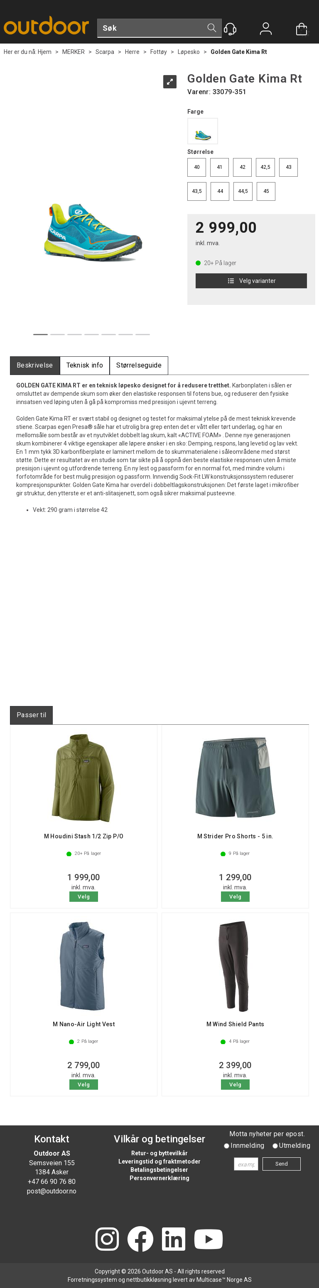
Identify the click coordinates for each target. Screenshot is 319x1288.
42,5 (265, 167)
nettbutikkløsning (149, 1279)
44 (220, 191)
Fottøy (158, 52)
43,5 (197, 191)
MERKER (73, 52)
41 (220, 167)
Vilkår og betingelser (159, 1139)
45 (266, 191)
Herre (132, 52)
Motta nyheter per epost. (267, 1134)
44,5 (243, 191)
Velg (84, 897)
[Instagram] (107, 1240)
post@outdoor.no (51, 1191)
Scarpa (105, 52)
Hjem (45, 52)
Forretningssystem (92, 1279)
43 (289, 167)
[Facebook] (140, 1240)
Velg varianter (251, 281)
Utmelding (294, 1145)
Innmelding (247, 1145)
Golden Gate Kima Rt (239, 52)
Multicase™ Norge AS (224, 1279)
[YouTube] (208, 1240)
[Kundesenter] (230, 29)
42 (242, 167)
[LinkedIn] (173, 1240)
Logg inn (265, 29)
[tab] (35, 365)
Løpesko (189, 52)
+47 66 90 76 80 (52, 1182)
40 (197, 167)
